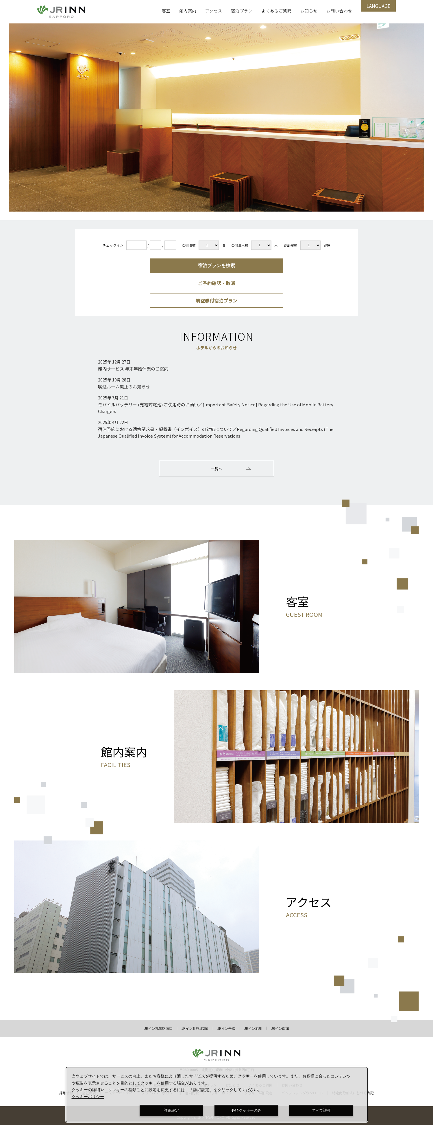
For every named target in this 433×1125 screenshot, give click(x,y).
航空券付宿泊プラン (216, 300)
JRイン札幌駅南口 (158, 1025)
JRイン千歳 (226, 1025)
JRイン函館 (280, 1025)
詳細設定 (171, 1111)
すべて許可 (321, 1111)
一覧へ (230, 468)
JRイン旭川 (253, 1025)
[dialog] (217, 1094)
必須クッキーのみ (246, 1111)
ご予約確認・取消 (216, 283)
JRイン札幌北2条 (195, 1025)
